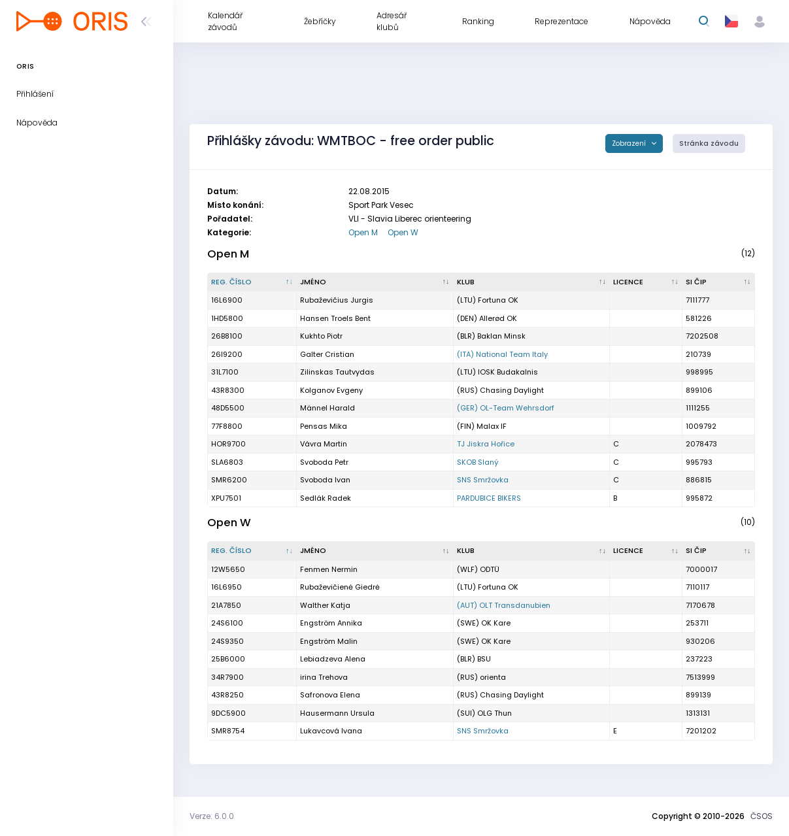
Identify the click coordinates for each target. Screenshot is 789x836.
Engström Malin (329, 641)
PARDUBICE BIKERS (489, 498)
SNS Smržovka (483, 480)
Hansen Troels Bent (335, 318)
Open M (363, 232)
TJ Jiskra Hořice (485, 444)
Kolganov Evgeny (331, 390)
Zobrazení (630, 143)
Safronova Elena (330, 695)
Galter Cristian (327, 354)
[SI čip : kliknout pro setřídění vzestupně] (718, 282)
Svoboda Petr (324, 462)
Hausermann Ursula (337, 713)
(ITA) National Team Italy (502, 354)
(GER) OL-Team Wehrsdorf (505, 408)
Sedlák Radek (325, 498)
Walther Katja (325, 605)
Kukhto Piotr (321, 336)
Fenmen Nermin (329, 569)
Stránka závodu (709, 143)
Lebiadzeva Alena (332, 659)
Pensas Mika (323, 426)
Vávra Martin (323, 444)
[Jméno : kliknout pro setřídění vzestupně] (375, 282)
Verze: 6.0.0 (212, 816)
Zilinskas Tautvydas (337, 372)
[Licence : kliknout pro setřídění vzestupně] (646, 282)
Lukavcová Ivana (331, 731)
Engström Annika (331, 623)
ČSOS (761, 816)
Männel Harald (327, 408)
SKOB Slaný (478, 462)
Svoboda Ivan (325, 480)
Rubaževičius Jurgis (336, 300)
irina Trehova (324, 677)
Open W (403, 232)
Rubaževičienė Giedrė (340, 587)
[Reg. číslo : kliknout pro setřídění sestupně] (252, 282)
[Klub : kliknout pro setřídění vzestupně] (532, 282)
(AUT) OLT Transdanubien (503, 605)
